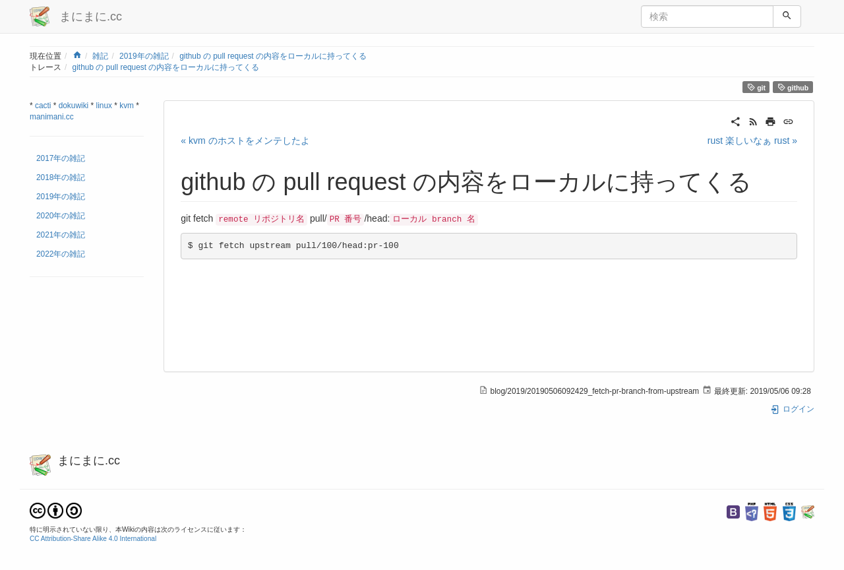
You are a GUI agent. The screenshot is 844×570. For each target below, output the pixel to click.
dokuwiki (74, 105)
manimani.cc (52, 116)
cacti (43, 105)
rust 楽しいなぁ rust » (752, 140)
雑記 (100, 56)
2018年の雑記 (60, 177)
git (756, 87)
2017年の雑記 (60, 158)
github (793, 87)
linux (104, 105)
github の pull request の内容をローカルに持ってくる (273, 56)
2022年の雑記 (60, 254)
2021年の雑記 (60, 234)
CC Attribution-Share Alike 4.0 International (93, 538)
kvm (126, 105)
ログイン (792, 409)
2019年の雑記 (143, 56)
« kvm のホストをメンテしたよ (245, 140)
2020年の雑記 (60, 215)
